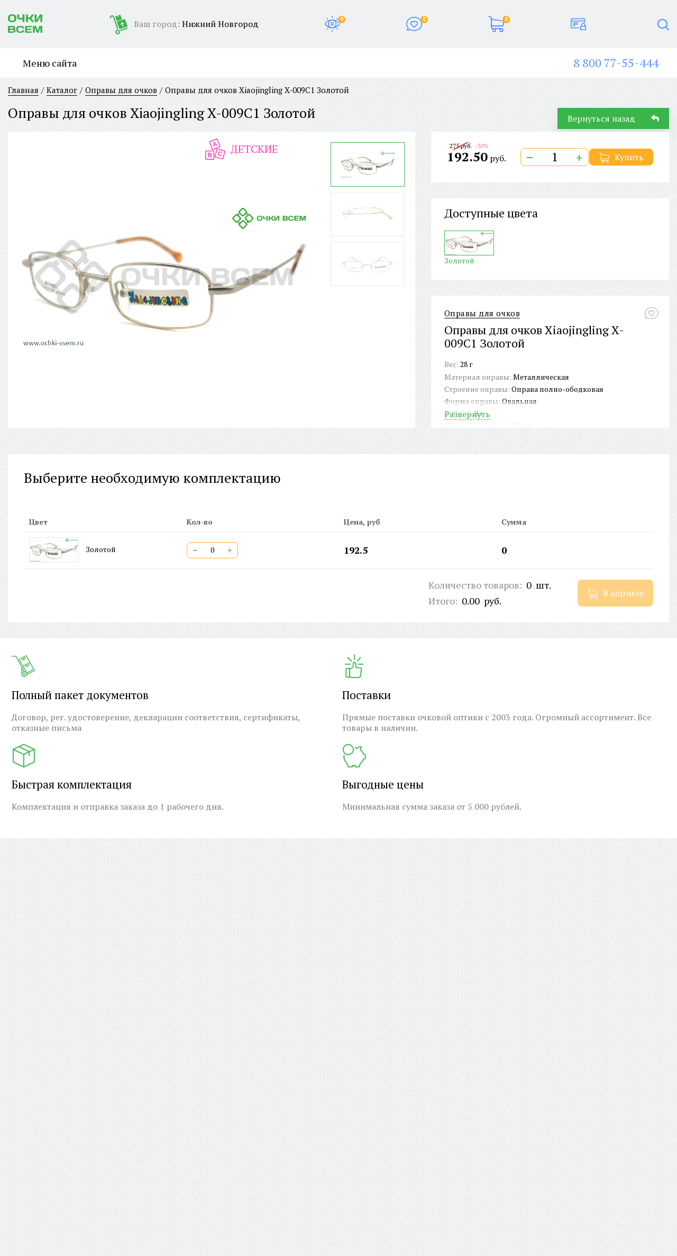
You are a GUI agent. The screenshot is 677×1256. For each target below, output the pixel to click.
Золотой (469, 248)
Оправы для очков (482, 313)
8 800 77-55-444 (615, 62)
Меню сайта (42, 63)
